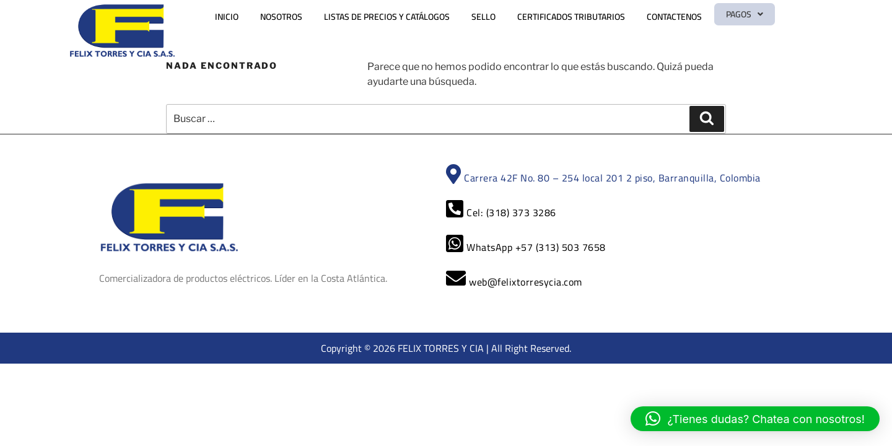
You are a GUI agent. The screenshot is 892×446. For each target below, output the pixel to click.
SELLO (513, 17)
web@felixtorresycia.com (514, 282)
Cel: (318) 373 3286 (501, 212)
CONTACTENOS (703, 17)
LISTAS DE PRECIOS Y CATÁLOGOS (416, 17)
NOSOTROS (310, 17)
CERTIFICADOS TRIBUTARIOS (600, 17)
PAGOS (771, 17)
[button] (771, 16)
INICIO (256, 17)
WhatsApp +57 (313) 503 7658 (526, 247)
